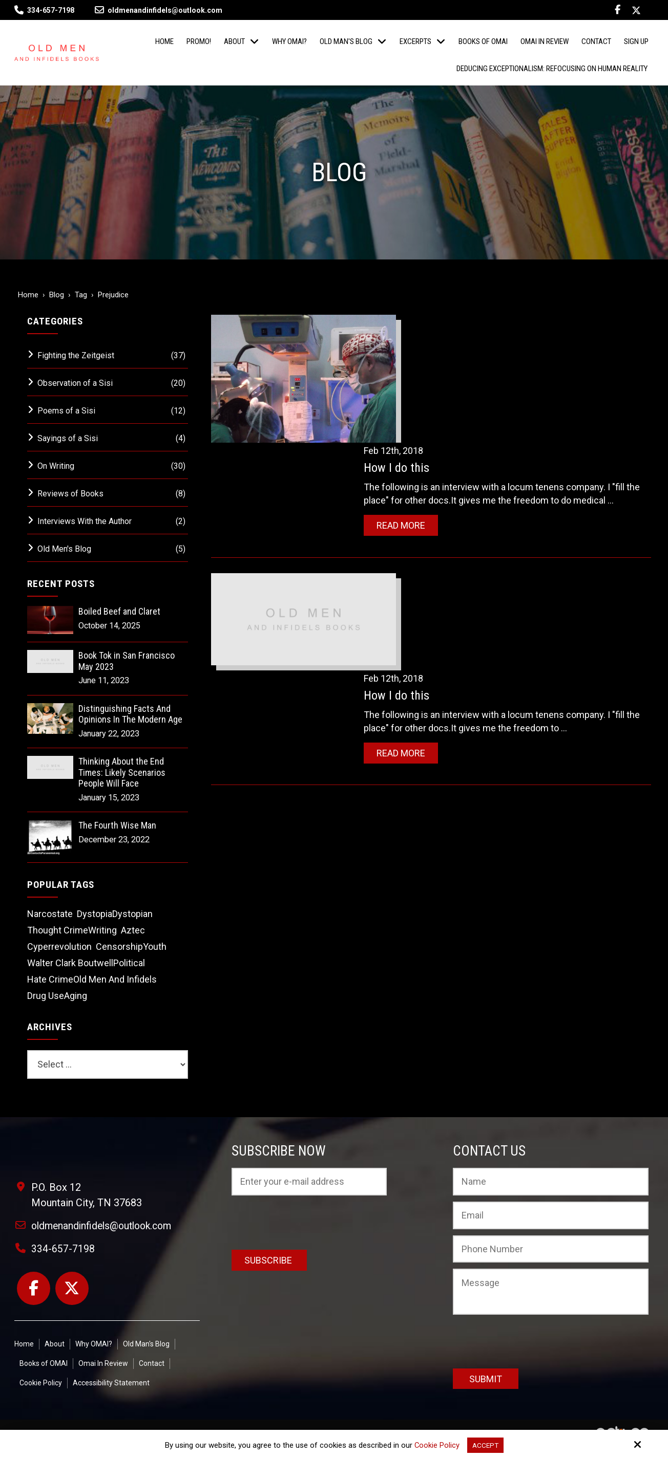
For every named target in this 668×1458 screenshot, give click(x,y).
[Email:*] (551, 1215)
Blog (56, 294)
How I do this (418, 338)
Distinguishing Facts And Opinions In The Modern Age (130, 714)
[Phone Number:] (551, 1249)
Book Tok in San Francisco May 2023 (126, 661)
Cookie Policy (435, 1444)
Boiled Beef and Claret (119, 611)
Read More (423, 409)
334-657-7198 (50, 10)
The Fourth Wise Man (117, 825)
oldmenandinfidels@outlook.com (158, 10)
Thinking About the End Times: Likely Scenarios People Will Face (121, 772)
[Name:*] (551, 1181)
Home (28, 294)
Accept (485, 1444)
